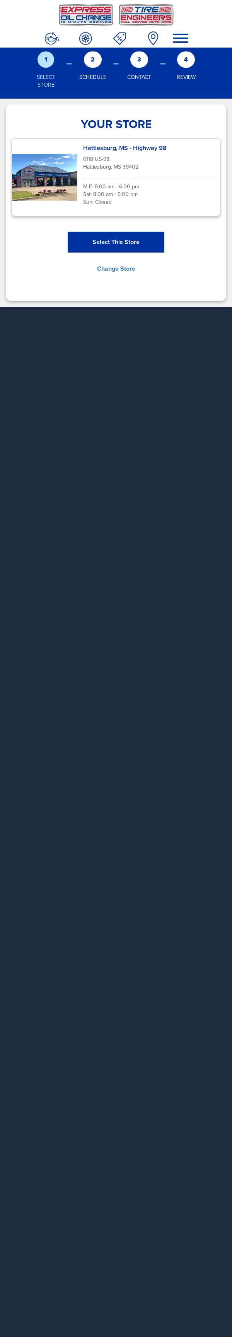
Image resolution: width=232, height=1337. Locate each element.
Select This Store (116, 241)
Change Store (116, 268)
